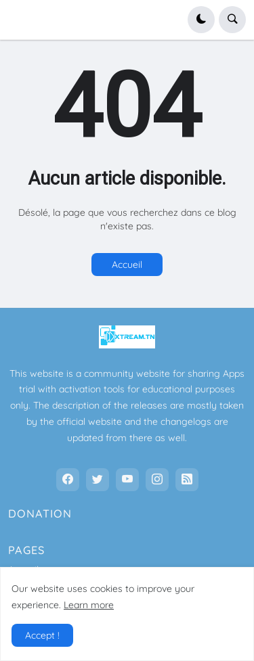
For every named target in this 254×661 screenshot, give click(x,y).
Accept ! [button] (42, 635)
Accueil (127, 264)
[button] (201, 19)
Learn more (89, 605)
